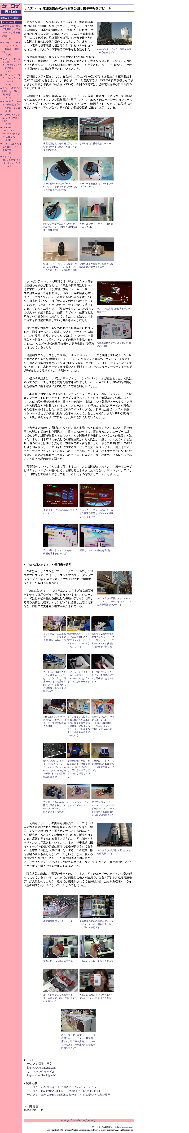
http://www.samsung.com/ (41, 1067)
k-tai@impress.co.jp (124, 1127)
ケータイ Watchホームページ (78, 1120)
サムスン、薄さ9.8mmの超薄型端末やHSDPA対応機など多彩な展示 (68, 1094)
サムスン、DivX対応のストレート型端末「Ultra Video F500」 (65, 1091)
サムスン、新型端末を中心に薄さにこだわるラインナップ (63, 1087)
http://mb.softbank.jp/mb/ (41, 1075)
